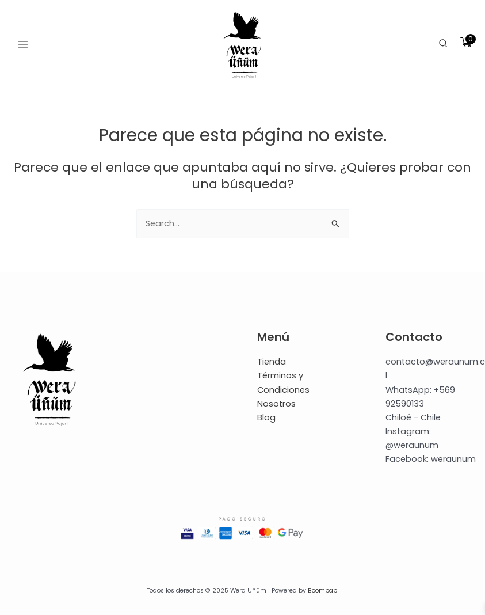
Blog (266, 417)
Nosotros (276, 403)
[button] (443, 44)
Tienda (271, 361)
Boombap (322, 590)
